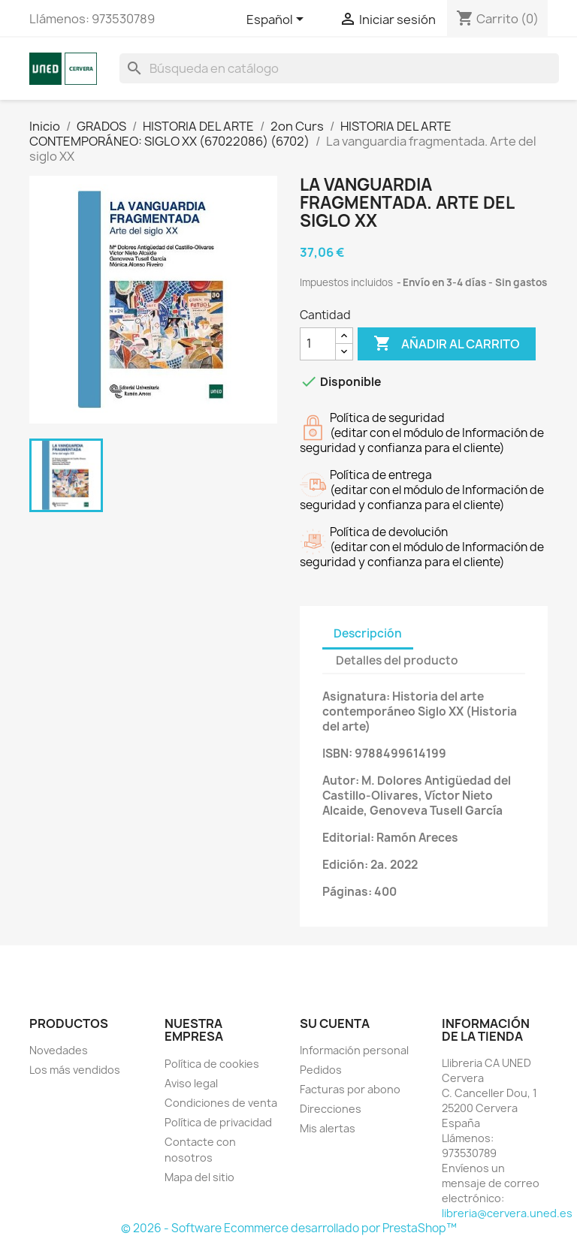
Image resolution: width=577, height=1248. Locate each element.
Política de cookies (212, 1064)
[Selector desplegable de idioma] (277, 20)
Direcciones (330, 1109)
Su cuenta (335, 1023)
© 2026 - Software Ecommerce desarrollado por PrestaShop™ (289, 1228)
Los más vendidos (74, 1070)
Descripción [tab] (368, 633)
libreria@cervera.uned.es (507, 1213)
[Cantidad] (318, 343)
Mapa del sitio (199, 1177)
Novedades (58, 1050)
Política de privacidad (218, 1122)
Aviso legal (191, 1083)
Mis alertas (327, 1128)
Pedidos (321, 1070)
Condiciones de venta (221, 1103)
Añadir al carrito (446, 344)
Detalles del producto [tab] (397, 660)
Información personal (354, 1050)
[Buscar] (339, 68)
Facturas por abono (350, 1089)
